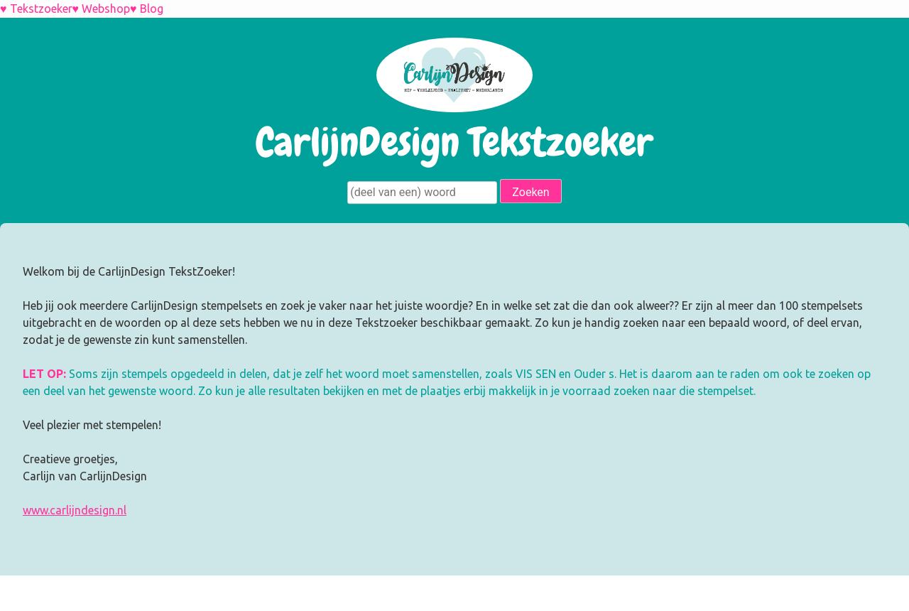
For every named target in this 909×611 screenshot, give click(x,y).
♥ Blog (146, 8)
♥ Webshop (101, 8)
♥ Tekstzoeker (36, 8)
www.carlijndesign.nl (74, 510)
